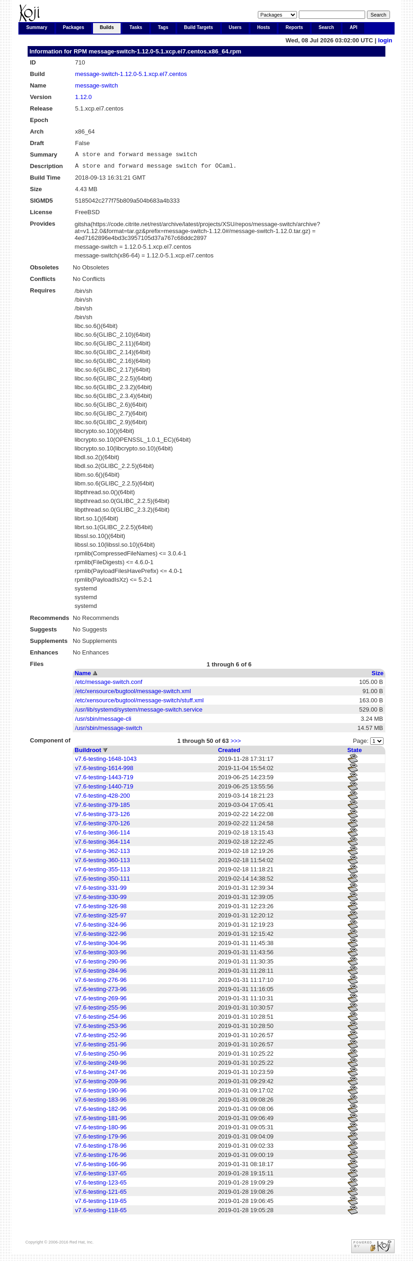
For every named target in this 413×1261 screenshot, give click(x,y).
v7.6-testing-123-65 (101, 1185)
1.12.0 (83, 96)
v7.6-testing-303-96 (101, 955)
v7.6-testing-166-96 (101, 1166)
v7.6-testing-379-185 (102, 807)
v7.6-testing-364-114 (102, 844)
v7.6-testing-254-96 (101, 1019)
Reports (294, 27)
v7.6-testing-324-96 (101, 927)
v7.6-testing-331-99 (101, 890)
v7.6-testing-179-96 (101, 1139)
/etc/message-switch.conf (108, 684)
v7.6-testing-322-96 (101, 936)
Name (83, 675)
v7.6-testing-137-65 (101, 1176)
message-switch (96, 85)
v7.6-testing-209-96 (101, 1083)
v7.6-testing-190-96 (101, 1093)
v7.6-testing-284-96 (101, 973)
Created (229, 752)
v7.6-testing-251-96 (101, 1047)
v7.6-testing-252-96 (101, 1037)
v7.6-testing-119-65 (101, 1203)
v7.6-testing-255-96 (101, 1010)
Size (378, 675)
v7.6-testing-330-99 (101, 899)
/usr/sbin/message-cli (103, 721)
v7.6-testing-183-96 (101, 1102)
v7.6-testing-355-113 (102, 872)
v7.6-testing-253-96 (101, 1028)
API (353, 27)
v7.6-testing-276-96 (101, 982)
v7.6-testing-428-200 (102, 798)
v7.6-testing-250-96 (101, 1056)
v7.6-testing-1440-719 (104, 789)
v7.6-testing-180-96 (101, 1130)
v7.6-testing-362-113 (102, 853)
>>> (236, 743)
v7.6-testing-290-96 (101, 964)
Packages (73, 27)
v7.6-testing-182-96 (101, 1111)
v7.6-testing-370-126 (102, 826)
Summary (36, 27)
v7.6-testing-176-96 (101, 1157)
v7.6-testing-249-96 (101, 1065)
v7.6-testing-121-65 (101, 1194)
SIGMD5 (41, 203)
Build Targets (198, 27)
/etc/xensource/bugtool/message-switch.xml (133, 693)
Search (326, 27)
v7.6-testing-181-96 (101, 1120)
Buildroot (88, 752)
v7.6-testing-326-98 (101, 908)
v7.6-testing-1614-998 (104, 770)
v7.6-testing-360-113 (102, 862)
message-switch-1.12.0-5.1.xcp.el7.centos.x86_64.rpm (164, 51)
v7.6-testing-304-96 (101, 945)
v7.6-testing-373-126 (102, 816)
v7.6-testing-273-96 (101, 991)
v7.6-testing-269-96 (101, 1001)
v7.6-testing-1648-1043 (106, 761)
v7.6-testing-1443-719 (104, 779)
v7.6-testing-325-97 (101, 918)
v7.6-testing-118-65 (101, 1212)
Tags (163, 27)
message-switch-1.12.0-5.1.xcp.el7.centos (131, 73)
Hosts (263, 27)
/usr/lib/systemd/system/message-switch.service (139, 712)
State (354, 752)
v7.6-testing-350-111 (102, 881)
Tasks (135, 27)
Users (235, 27)
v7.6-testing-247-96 (101, 1074)
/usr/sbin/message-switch (108, 730)
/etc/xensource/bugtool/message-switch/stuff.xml (139, 703)
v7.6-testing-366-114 (102, 835)
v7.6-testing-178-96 (101, 1148)
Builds (107, 27)
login (385, 40)
